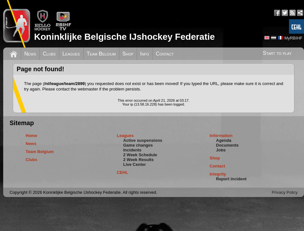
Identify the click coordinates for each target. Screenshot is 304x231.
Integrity (218, 174)
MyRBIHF (293, 38)
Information (221, 135)
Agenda (223, 140)
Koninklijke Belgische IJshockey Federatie (124, 37)
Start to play (277, 53)
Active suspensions (142, 140)
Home (31, 135)
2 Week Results (138, 159)
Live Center (134, 164)
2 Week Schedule (140, 154)
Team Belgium (101, 53)
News (30, 53)
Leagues (71, 53)
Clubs (49, 53)
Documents (227, 145)
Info (144, 53)
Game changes (138, 145)
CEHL (122, 172)
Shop (128, 53)
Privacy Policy (285, 192)
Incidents (132, 150)
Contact (165, 53)
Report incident (231, 178)
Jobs (221, 150)
